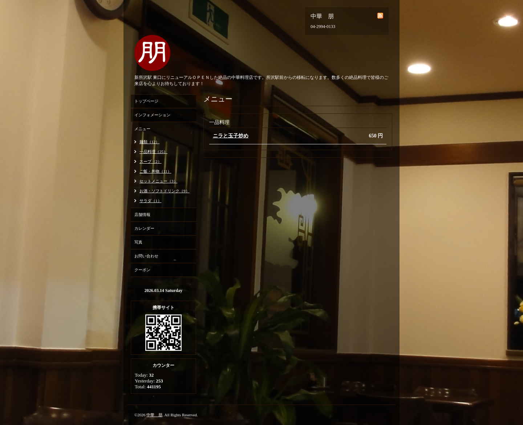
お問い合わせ (146, 256)
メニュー (142, 129)
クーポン (142, 270)
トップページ (146, 101)
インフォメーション (152, 115)
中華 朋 (154, 415)
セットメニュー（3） (158, 181)
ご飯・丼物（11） (155, 171)
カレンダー (144, 228)
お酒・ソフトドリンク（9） (164, 191)
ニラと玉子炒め (230, 136)
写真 (138, 242)
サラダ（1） (150, 201)
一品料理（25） (153, 151)
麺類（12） (149, 142)
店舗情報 (142, 214)
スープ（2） (150, 161)
